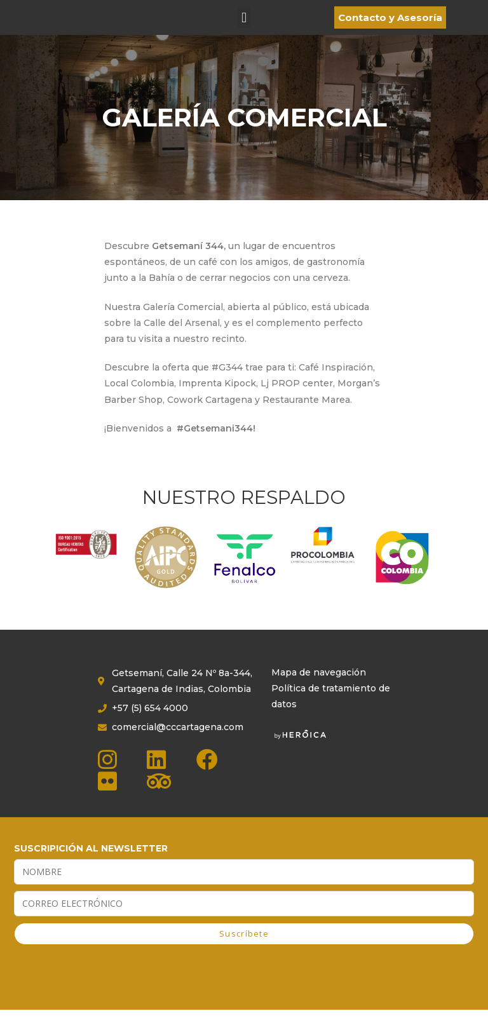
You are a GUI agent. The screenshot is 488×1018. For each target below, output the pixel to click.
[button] (244, 21)
